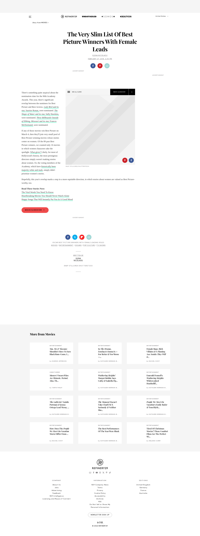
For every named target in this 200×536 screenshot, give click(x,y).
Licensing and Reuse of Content (57, 499)
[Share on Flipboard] (81, 237)
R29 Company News (100, 485)
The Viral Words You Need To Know (38, 192)
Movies (54, 245)
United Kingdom (143, 485)
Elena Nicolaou (100, 55)
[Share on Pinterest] (100, 65)
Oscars (78, 245)
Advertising (56, 490)
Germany (143, 487)
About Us (57, 485)
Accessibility (100, 496)
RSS (100, 502)
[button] (157, 18)
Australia (143, 493)
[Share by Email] (107, 65)
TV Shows (101, 245)
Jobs (57, 487)
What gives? (36, 152)
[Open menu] (30, 15)
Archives (100, 499)
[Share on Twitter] (74, 237)
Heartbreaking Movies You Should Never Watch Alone (45, 196)
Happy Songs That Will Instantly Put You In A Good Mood (47, 199)
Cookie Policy (100, 493)
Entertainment (66, 245)
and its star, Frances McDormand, (40, 121)
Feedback (57, 493)
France (143, 490)
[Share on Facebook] (93, 65)
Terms (99, 487)
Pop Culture (89, 245)
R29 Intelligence (57, 496)
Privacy (100, 490)
